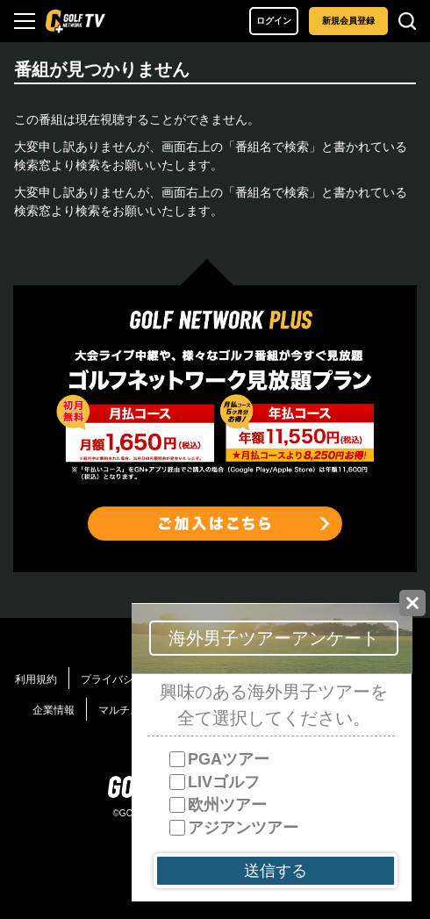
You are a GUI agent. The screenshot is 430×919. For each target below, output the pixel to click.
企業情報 (53, 710)
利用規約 (36, 679)
